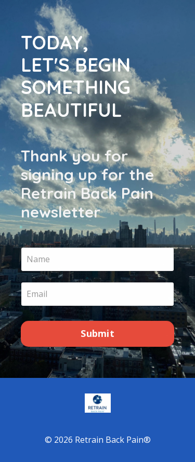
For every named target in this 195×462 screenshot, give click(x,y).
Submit (97, 334)
